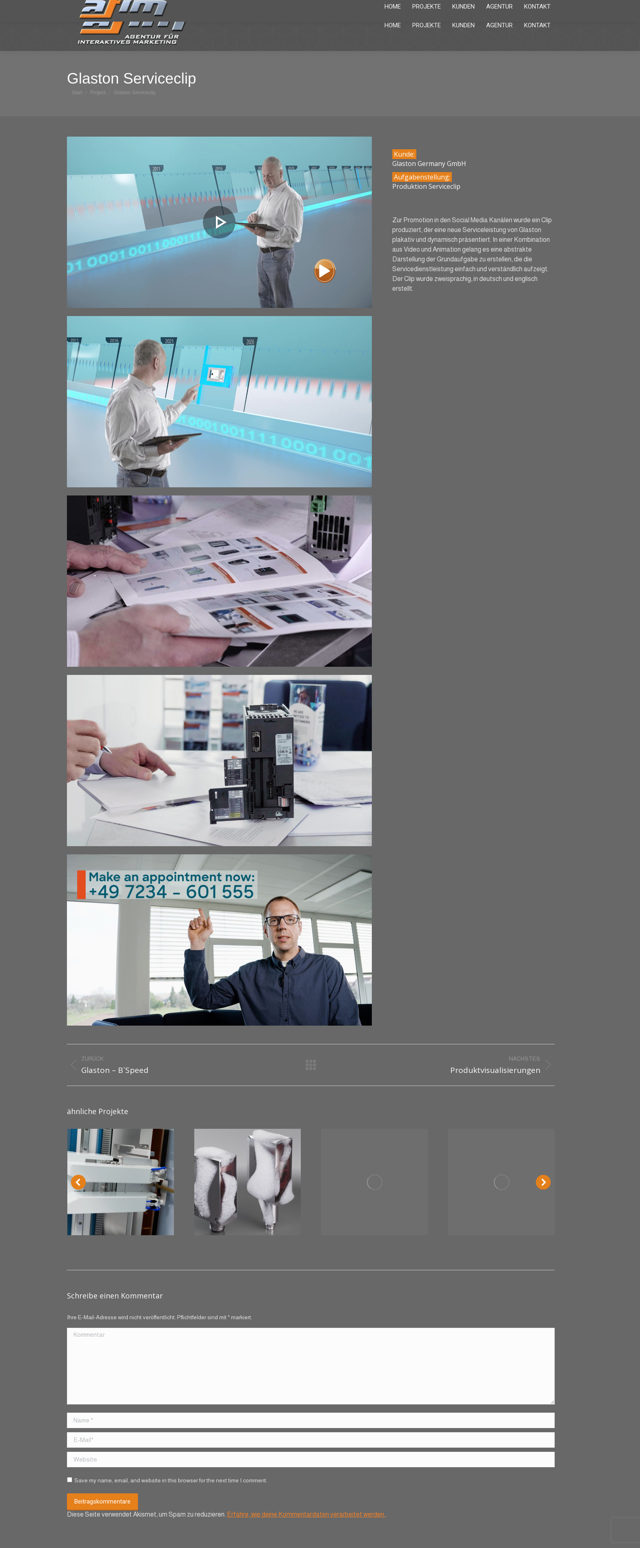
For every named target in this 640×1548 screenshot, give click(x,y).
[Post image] (120, 1182)
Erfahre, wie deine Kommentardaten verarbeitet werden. (306, 1514)
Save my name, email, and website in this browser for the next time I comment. (170, 1480)
